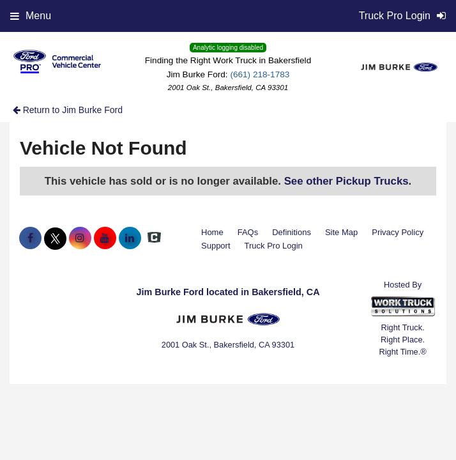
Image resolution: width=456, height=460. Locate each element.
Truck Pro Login (274, 245)
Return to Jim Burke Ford (68, 110)
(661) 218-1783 (259, 74)
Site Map (341, 232)
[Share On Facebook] (30, 238)
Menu (30, 15)
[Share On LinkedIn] (130, 238)
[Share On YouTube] (105, 238)
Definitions (291, 232)
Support (216, 245)
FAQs (248, 232)
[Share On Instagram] (80, 238)
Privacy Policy (397, 232)
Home (212, 232)
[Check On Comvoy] (154, 238)
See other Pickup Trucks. (348, 181)
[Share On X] (55, 238)
